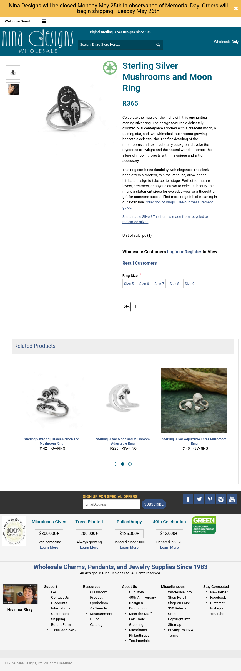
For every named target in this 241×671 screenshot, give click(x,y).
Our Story (136, 592)
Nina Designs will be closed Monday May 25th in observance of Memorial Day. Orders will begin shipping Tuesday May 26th (118, 8)
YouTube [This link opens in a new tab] (217, 614)
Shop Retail (177, 597)
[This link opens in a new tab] (204, 519)
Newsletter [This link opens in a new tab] (219, 592)
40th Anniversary (142, 597)
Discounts (59, 603)
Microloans (138, 630)
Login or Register (184, 251)
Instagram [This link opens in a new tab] (218, 608)
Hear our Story (20, 610)
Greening (136, 624)
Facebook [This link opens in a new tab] (218, 597)
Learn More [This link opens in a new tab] (89, 547)
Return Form (61, 624)
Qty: (127, 306)
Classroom (98, 592)
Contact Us (60, 597)
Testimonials (139, 641)
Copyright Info (179, 619)
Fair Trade (137, 619)
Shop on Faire (179, 603)
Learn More (49, 547)
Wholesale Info (180, 592)
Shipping (58, 619)
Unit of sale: (132, 235)
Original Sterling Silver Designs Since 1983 (121, 32)
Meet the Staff (140, 614)
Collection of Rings (160, 202)
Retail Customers (139, 263)
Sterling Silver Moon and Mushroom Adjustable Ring (123, 441)
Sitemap (174, 624)
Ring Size (130, 276)
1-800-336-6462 (63, 630)
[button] (115, 464)
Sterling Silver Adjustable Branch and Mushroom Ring (51, 441)
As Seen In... (100, 608)
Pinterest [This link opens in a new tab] (217, 603)
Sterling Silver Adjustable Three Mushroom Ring (194, 441)
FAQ (54, 592)
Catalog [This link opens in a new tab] (96, 624)
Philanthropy (139, 635)
